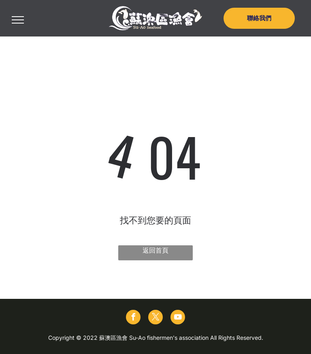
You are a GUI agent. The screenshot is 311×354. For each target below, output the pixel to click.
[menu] (17, 19)
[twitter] (155, 318)
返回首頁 (155, 250)
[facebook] (133, 318)
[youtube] (177, 318)
